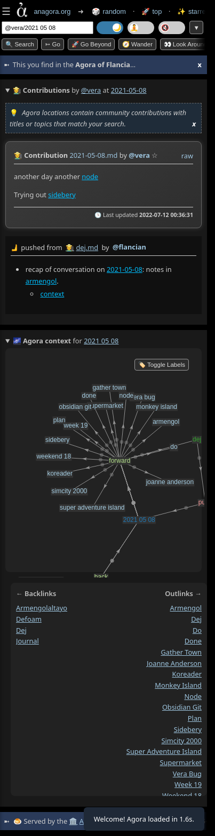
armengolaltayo (41, 608)
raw (187, 155)
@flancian (129, 247)
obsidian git (182, 707)
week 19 (188, 784)
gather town (181, 652)
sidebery (61, 194)
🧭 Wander (137, 44)
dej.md (87, 247)
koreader (187, 674)
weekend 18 (182, 795)
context (53, 293)
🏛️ (73, 821)
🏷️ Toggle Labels (161, 364)
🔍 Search (19, 44)
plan (195, 718)
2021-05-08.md (93, 155)
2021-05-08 (124, 269)
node (90, 176)
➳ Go (52, 44)
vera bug (187, 773)
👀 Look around (186, 44)
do (197, 629)
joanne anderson (174, 663)
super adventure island (164, 751)
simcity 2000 (182, 740)
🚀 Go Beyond (91, 44)
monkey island (178, 685)
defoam (29, 619)
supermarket (181, 762)
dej (21, 629)
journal (27, 641)
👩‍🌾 (18, 155)
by (103, 248)
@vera (91, 90)
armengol (41, 280)
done (193, 641)
